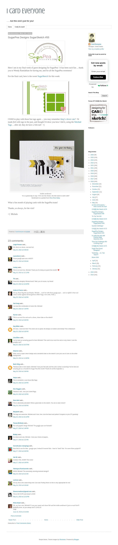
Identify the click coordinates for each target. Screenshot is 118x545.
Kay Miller (16, 326)
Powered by (98, 85)
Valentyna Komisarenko (21, 468)
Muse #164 (95, 257)
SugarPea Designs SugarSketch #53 (98, 232)
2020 (92, 171)
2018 (92, 176)
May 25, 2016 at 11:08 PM (21, 358)
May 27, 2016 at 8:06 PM (20, 451)
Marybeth (16, 412)
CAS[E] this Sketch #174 (99, 209)
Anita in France (18, 290)
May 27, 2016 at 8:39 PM (20, 462)
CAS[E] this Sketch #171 (99, 246)
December (95, 184)
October (94, 189)
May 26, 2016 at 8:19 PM (20, 394)
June (94, 200)
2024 (92, 160)
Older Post (79, 520)
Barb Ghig (16, 364)
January (94, 269)
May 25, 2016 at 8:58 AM (20, 250)
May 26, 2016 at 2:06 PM (20, 371)
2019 (92, 173)
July (93, 197)
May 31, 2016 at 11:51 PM (21, 496)
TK (14, 279)
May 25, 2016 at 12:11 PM (21, 272)
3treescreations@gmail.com (22, 491)
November (95, 186)
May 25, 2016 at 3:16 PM (20, 297)
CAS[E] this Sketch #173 (99, 219)
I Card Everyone (26, 11)
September (95, 192)
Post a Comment (16, 516)
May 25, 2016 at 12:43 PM (21, 284)
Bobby (15, 434)
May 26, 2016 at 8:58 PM (20, 405)
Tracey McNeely (18, 423)
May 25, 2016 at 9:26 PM (20, 331)
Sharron (15, 351)
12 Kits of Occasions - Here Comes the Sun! (99, 205)
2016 (92, 181)
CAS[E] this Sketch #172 (99, 228)
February (95, 266)
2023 (92, 163)
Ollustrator (62, 539)
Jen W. (15, 457)
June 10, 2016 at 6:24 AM (21, 512)
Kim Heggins (17, 389)
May (93, 202)
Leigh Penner (17, 244)
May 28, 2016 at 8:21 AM (20, 474)
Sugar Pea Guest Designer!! (97, 249)
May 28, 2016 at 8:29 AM (20, 485)
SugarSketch (43, 76)
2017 (92, 179)
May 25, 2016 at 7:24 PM (20, 309)
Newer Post (12, 520)
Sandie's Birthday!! (97, 226)
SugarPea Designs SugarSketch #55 (98, 212)
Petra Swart (17, 503)
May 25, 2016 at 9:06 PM (20, 320)
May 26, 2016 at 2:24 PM (20, 383)
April (93, 260)
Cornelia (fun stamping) (21, 446)
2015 (92, 272)
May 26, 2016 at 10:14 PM (21, 417)
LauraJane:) (17, 256)
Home (10, 27)
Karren (15, 315)
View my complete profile (96, 49)
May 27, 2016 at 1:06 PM (20, 428)
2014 (92, 275)
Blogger (76, 539)
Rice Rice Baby (55, 198)
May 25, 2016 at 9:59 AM (20, 261)
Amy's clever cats (67, 119)
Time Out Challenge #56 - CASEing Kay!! (100, 242)
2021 (92, 168)
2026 (92, 155)
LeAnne (15, 480)
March (94, 263)
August (94, 194)
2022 (92, 165)
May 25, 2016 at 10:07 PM (21, 345)
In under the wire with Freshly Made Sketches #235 (98, 237)
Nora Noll (16, 400)
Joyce (15, 377)
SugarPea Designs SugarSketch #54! (98, 222)
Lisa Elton (16, 337)
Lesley (15, 267)
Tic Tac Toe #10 (96, 216)
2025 (92, 157)
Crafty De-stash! (20, 27)
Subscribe (98, 77)
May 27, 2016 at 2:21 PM (20, 440)
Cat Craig (16, 303)
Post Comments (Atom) (23, 523)
